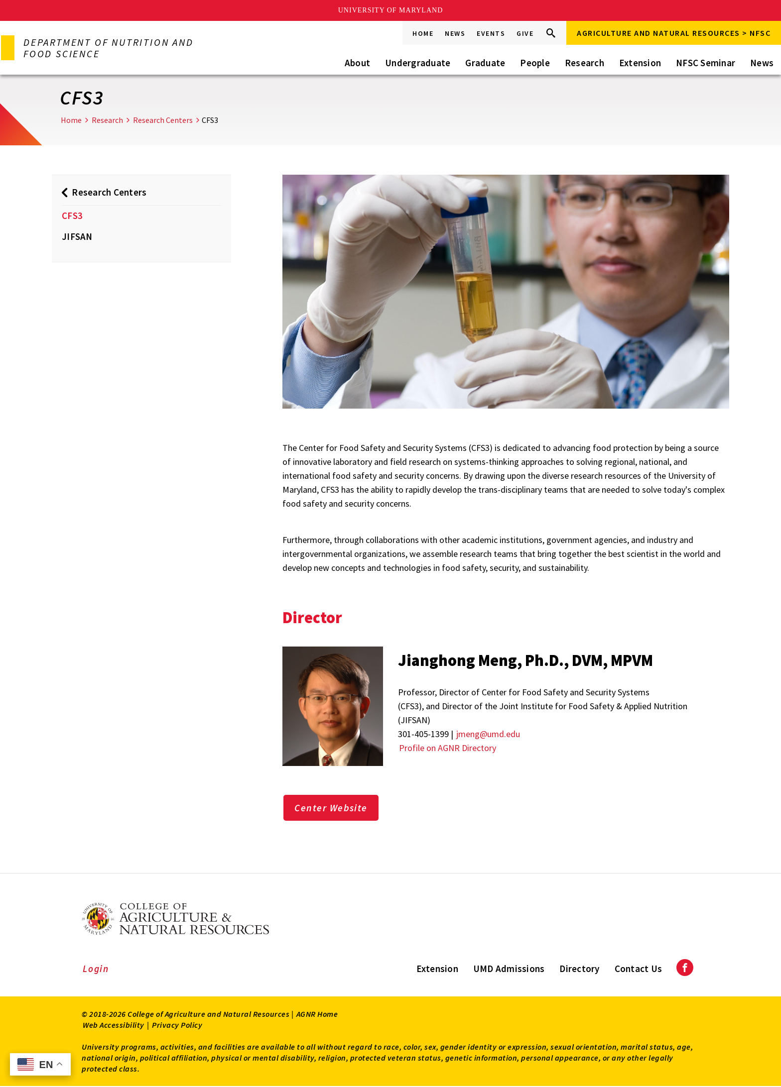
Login (96, 969)
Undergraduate (417, 63)
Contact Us (638, 969)
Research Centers (163, 120)
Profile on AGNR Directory (447, 748)
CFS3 (72, 215)
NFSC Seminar (705, 63)
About (357, 63)
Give (525, 33)
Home (422, 33)
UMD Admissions (509, 969)
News (455, 33)
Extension (640, 63)
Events (491, 33)
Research (584, 63)
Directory (579, 969)
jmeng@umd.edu (488, 734)
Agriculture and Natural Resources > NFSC (674, 33)
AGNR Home (317, 1014)
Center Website (331, 808)
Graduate (485, 63)
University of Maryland (390, 10)
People (535, 63)
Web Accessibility (113, 1025)
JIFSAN (77, 236)
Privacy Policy (177, 1025)
